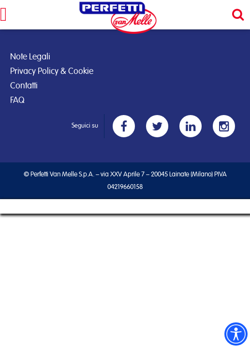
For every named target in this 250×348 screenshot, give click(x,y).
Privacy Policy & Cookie (51, 71)
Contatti (24, 86)
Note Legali (30, 57)
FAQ (17, 100)
